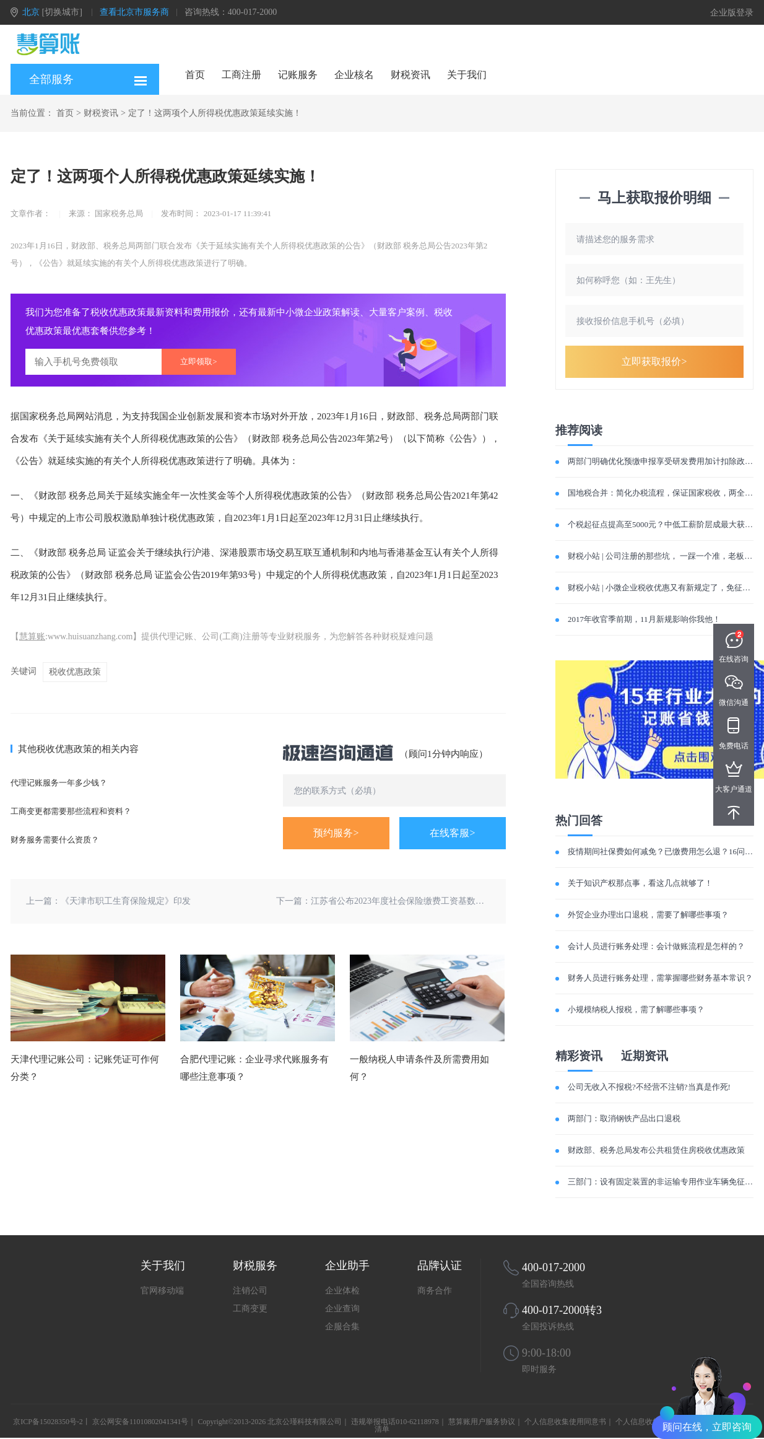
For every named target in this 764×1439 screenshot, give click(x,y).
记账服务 (298, 74)
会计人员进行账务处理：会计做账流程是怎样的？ (656, 946)
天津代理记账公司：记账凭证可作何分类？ (85, 1068)
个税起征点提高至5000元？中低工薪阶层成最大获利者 (664, 524)
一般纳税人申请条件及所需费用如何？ (419, 1068)
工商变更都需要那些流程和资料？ (71, 811)
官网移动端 (162, 1290)
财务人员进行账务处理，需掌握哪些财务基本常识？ (660, 977)
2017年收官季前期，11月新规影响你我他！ (644, 619)
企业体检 (342, 1290)
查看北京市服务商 (134, 12)
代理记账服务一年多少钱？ (59, 782)
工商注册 (241, 74)
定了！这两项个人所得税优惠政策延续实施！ (215, 113)
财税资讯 (410, 74)
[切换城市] (62, 12)
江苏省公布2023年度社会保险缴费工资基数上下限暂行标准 (423, 901)
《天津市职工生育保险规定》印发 (126, 901)
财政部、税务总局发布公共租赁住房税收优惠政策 (656, 1150)
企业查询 (342, 1308)
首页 (195, 74)
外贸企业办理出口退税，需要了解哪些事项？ (648, 914)
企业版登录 (731, 12)
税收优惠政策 (75, 671)
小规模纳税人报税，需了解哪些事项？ (636, 1009)
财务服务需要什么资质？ (55, 839)
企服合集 (342, 1326)
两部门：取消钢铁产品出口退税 (624, 1118)
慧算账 (32, 636)
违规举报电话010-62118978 (395, 1421)
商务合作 (434, 1290)
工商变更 (250, 1308)
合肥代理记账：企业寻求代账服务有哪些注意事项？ (254, 1068)
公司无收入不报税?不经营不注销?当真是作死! (649, 1086)
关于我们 (467, 74)
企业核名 (354, 74)
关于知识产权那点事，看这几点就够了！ (640, 883)
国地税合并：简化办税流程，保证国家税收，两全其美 (664, 492)
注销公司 (250, 1290)
